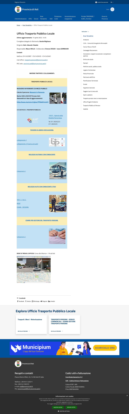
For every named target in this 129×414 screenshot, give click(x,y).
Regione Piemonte (20, 2)
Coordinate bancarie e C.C (74, 377)
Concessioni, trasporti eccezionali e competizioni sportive (97, 55)
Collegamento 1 (21, 171)
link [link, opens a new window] (81, 404)
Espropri (85, 63)
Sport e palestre (87, 95)
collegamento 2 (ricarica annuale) (27, 144)
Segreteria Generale (89, 88)
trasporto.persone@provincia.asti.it (36, 60)
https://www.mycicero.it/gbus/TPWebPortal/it (32, 102)
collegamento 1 (22, 140)
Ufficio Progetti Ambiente (90, 102)
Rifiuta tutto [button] (71, 407)
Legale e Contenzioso (89, 70)
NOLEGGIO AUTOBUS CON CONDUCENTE (42, 154)
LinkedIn (51, 301)
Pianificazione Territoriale (90, 81)
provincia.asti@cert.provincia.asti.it (35, 63)
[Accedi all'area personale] (101, 2)
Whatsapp (35, 301)
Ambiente (86, 40)
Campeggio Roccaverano (90, 50)
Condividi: (21, 298)
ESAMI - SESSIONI (23, 207)
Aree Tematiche (27, 25)
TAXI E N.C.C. (21, 200)
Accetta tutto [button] (58, 407)
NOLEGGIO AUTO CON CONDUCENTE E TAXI (42, 186)
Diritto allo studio (88, 59)
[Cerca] (112, 9)
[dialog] (64, 404)
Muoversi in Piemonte (37, 92)
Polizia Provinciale (88, 74)
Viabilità (85, 109)
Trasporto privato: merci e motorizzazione (95, 98)
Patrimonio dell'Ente (89, 77)
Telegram (43, 301)
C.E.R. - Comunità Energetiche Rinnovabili (95, 43)
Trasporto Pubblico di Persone (91, 105)
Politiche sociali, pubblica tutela (92, 67)
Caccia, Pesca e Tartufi (89, 47)
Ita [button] (112, 2)
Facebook (20, 301)
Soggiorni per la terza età (90, 91)
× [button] (127, 395)
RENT (18, 203)
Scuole (85, 84)
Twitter (28, 301)
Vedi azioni (85, 32)
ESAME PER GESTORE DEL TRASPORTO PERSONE (42, 220)
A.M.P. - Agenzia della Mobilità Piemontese (56, 116)
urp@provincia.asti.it (26, 386)
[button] (64, 411)
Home (18, 25)
